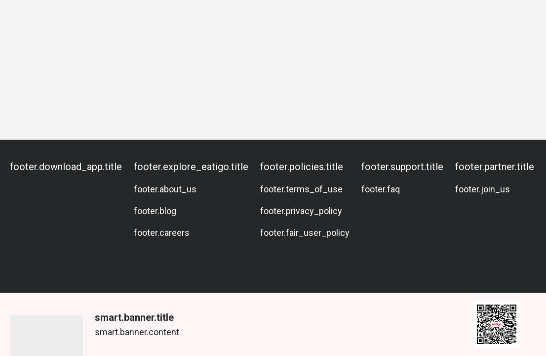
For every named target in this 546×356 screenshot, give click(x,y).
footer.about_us (165, 189)
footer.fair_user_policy (305, 232)
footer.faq (380, 189)
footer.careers (162, 232)
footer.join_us (482, 189)
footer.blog (155, 211)
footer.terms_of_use (301, 189)
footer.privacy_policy (301, 211)
